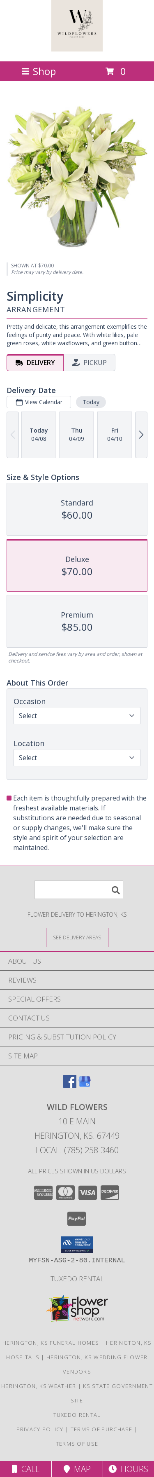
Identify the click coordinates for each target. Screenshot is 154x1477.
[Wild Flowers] (77, 49)
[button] (77, 1244)
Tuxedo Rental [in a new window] (77, 1278)
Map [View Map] (77, 1469)
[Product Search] (78, 889)
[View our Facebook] (69, 1085)
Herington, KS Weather (38, 1386)
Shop (38, 71)
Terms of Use (77, 1443)
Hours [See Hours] (128, 1469)
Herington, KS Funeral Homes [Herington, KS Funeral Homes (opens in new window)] (50, 1342)
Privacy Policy (40, 1429)
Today (91, 402)
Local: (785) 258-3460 (77, 1150)
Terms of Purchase (102, 1429)
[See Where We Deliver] (77, 937)
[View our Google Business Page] (84, 1085)
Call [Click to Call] (25, 1469)
